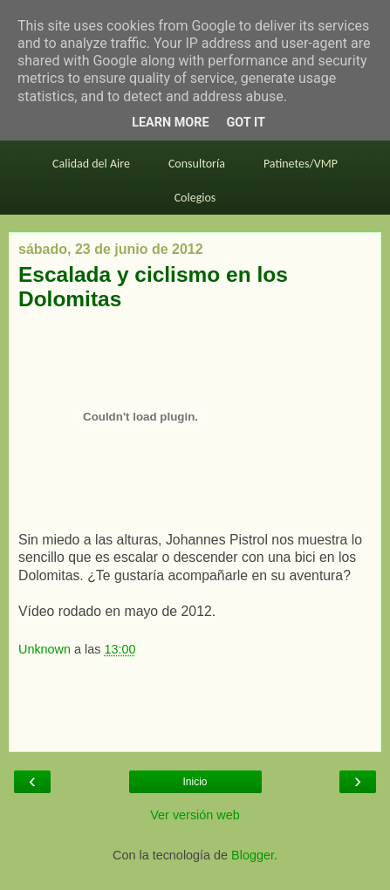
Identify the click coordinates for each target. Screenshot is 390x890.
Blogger (252, 855)
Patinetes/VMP (300, 163)
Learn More (170, 122)
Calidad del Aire (91, 163)
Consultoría (196, 163)
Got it (246, 122)
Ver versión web (194, 815)
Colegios (195, 197)
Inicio (194, 782)
